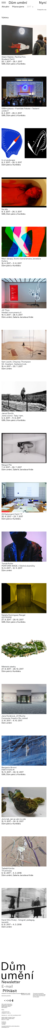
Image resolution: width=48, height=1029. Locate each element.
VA (8, 1027)
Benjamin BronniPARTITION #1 (9, 768)
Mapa (3, 1009)
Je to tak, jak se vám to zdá (14, 819)
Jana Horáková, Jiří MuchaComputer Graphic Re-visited (15, 717)
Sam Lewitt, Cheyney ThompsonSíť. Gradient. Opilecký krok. (16, 363)
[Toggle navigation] (3, 2)
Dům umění (18, 2)
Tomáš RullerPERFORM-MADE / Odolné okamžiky (18, 564)
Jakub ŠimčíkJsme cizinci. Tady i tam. (13, 414)
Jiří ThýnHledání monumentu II (11, 311)
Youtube (3, 1024)
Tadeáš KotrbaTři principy (8, 869)
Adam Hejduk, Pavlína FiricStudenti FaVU (14, 58)
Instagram (4, 1023)
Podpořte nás (41, 9)
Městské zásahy (9, 666)
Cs (21, 993)
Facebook (4, 1022)
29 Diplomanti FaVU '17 (12, 514)
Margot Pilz (7, 465)
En (23, 993)
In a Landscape (8, 160)
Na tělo (5, 209)
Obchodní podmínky (6, 995)
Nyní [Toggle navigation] (42, 2)
